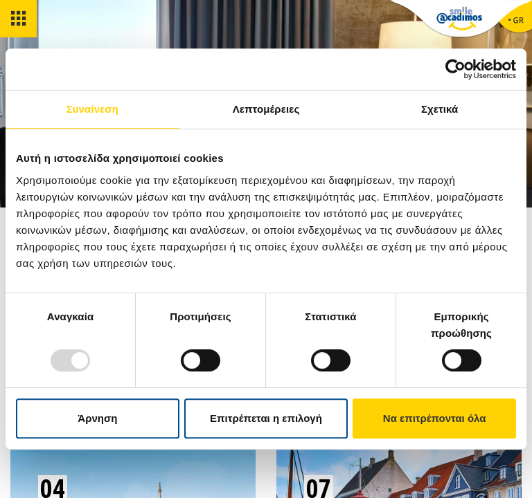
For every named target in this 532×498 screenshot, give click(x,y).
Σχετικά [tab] (439, 109)
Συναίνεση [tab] (92, 109)
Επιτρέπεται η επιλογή (266, 418)
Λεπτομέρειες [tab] (266, 109)
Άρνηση (97, 418)
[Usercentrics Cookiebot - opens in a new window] (455, 69)
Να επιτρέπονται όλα (434, 418)
